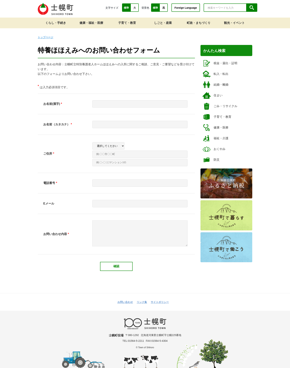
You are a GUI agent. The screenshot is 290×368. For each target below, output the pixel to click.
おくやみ (213, 149)
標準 (126, 7)
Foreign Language (185, 7)
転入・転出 (215, 73)
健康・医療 (215, 127)
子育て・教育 (216, 116)
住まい (212, 95)
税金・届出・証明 (219, 63)
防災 (211, 159)
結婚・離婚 (215, 84)
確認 (116, 266)
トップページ (45, 37)
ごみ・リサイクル (219, 106)
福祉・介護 (215, 138)
